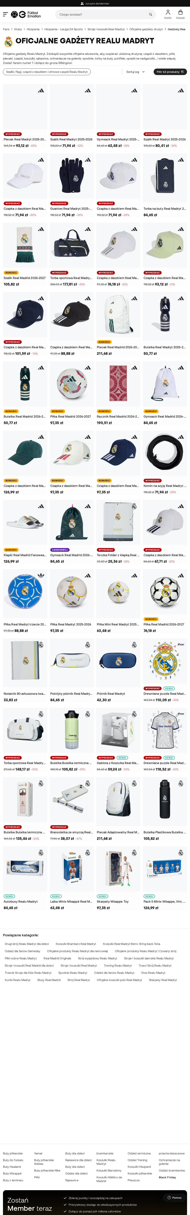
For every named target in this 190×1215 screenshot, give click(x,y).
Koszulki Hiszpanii (139, 1166)
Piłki (37, 1177)
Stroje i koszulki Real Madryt (106, 29)
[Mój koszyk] (180, 14)
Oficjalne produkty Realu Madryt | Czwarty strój (145, 951)
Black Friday (167, 1177)
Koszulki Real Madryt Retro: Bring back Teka (131, 943)
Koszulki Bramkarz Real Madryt (76, 943)
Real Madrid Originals (57, 958)
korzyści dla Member (95, 3)
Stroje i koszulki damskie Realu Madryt (149, 958)
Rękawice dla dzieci (78, 1160)
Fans (6, 29)
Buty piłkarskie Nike (47, 1170)
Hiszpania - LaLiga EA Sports (64, 29)
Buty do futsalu (13, 1160)
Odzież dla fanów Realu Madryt (114, 972)
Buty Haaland (12, 1166)
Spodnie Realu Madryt (72, 972)
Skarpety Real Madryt (163, 980)
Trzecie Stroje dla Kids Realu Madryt (28, 972)
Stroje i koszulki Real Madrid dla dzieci (29, 965)
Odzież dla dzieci (76, 1173)
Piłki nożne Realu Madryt (21, 958)
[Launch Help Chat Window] (174, 1198)
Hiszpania (33, 29)
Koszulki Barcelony (108, 1170)
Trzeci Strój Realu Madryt (155, 965)
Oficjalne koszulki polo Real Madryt (119, 980)
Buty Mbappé (12, 1173)
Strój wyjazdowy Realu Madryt (97, 958)
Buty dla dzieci (75, 1153)
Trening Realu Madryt (118, 965)
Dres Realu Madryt (153, 972)
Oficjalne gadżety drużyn (146, 29)
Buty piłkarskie (13, 1153)
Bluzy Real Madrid (48, 980)
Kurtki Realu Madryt (17, 980)
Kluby (18, 29)
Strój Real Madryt (79, 980)
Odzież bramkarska (172, 1170)
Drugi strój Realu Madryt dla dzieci (27, 943)
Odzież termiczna (139, 1153)
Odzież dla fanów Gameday (22, 951)
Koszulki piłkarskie (140, 1173)
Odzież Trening (137, 1160)
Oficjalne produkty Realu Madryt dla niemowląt (77, 951)
